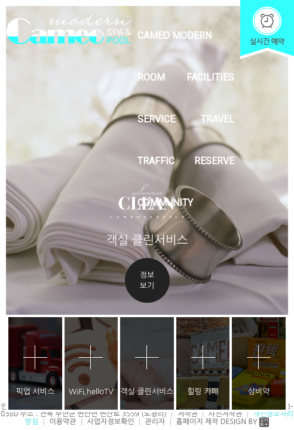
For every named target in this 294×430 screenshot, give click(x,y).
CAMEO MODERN (174, 35)
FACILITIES (210, 77)
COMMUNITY (165, 202)
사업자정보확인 (110, 421)
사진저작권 (225, 413)
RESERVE (214, 161)
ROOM (151, 77)
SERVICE (156, 119)
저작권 (187, 413)
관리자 (155, 421)
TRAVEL (217, 119)
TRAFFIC (155, 161)
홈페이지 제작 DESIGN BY (222, 421)
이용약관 (62, 421)
